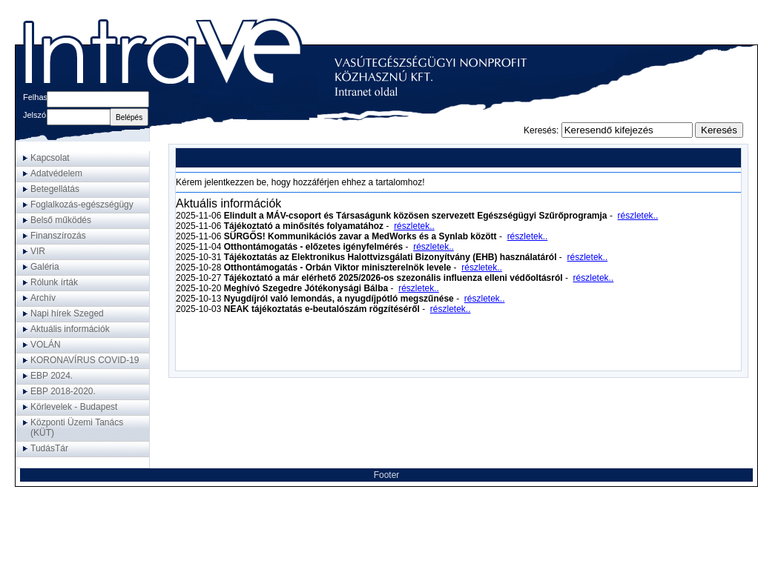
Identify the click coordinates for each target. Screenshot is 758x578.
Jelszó (34, 114)
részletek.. (638, 215)
